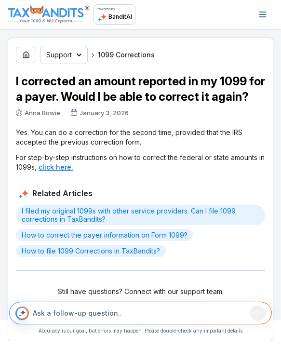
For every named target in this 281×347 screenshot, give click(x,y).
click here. (56, 167)
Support (63, 55)
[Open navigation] (262, 14)
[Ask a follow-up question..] (139, 313)
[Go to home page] (26, 55)
